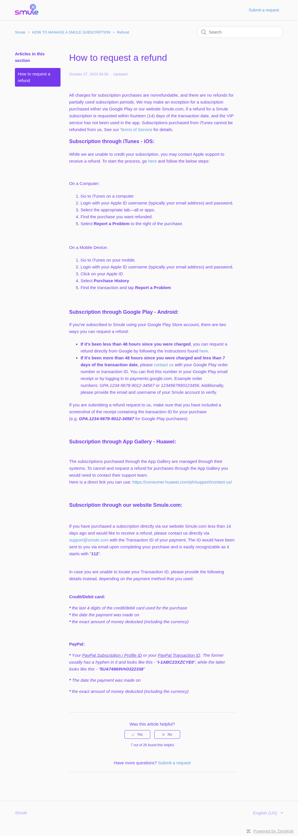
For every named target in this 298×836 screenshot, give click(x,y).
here (152, 161)
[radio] (137, 734)
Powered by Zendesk (273, 831)
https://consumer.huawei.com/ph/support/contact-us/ (182, 482)
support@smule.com (89, 539)
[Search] (240, 32)
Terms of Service (136, 129)
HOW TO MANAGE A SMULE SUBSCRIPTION (71, 32)
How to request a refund (34, 77)
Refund (123, 32)
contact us (164, 364)
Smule (20, 32)
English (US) (265, 812)
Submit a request (264, 10)
